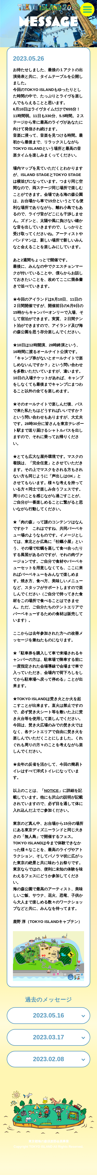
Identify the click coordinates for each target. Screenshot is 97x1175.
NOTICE (51, 790)
